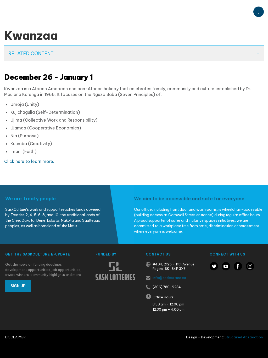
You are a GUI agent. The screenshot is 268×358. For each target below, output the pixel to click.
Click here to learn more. (29, 161)
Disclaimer (15, 337)
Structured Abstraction (244, 337)
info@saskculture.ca (169, 278)
